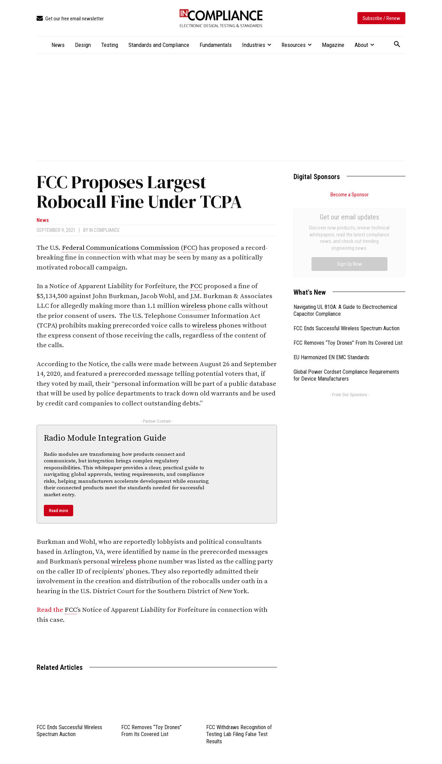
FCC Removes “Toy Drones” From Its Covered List (151, 731)
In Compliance (104, 230)
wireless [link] (193, 306)
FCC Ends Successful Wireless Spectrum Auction (69, 731)
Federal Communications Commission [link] (120, 248)
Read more (58, 510)
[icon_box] (70, 18)
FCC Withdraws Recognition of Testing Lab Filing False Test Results (239, 734)
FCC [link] (189, 248)
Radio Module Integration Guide (105, 438)
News (43, 220)
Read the (51, 610)
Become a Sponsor (349, 195)
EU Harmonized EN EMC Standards (331, 279)
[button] (397, 44)
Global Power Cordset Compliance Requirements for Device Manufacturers (346, 298)
